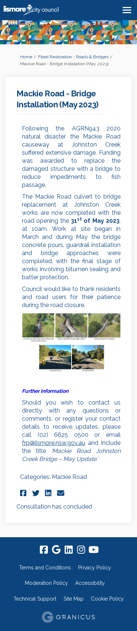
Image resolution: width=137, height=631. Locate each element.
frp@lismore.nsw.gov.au (53, 442)
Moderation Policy (46, 583)
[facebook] (43, 549)
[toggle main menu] (127, 10)
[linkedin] (68, 549)
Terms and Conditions (45, 568)
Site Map (74, 599)
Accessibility (90, 583)
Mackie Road (69, 476)
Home (26, 56)
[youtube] (93, 549)
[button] (24, 493)
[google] (56, 549)
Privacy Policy (94, 568)
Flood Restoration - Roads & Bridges (73, 56)
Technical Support (35, 599)
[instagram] (81, 549)
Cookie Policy (107, 599)
